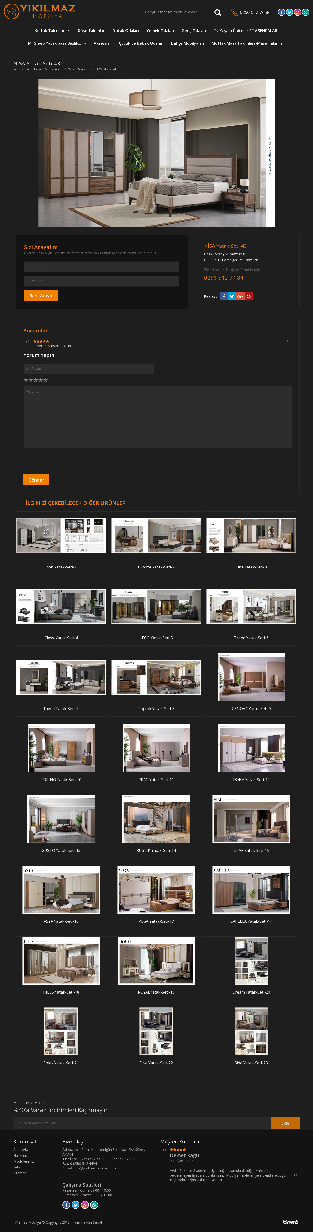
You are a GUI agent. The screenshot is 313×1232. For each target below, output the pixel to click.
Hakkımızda (22, 1155)
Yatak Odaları (126, 30)
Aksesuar (102, 43)
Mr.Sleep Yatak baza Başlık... (54, 43)
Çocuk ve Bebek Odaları (141, 43)
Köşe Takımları (92, 30)
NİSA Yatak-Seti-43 (104, 69)
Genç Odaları (194, 30)
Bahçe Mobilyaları (187, 43)
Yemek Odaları (160, 30)
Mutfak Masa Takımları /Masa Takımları (248, 43)
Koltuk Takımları (50, 30)
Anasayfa (20, 1149)
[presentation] (60, 461)
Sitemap (19, 1173)
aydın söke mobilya (27, 69)
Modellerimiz (54, 69)
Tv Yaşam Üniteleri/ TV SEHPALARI (246, 30)
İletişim (19, 1167)
